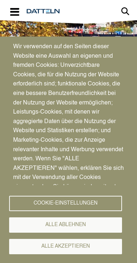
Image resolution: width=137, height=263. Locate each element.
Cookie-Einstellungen (66, 203)
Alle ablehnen (65, 224)
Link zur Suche (125, 11)
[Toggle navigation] (14, 11)
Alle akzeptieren (65, 246)
